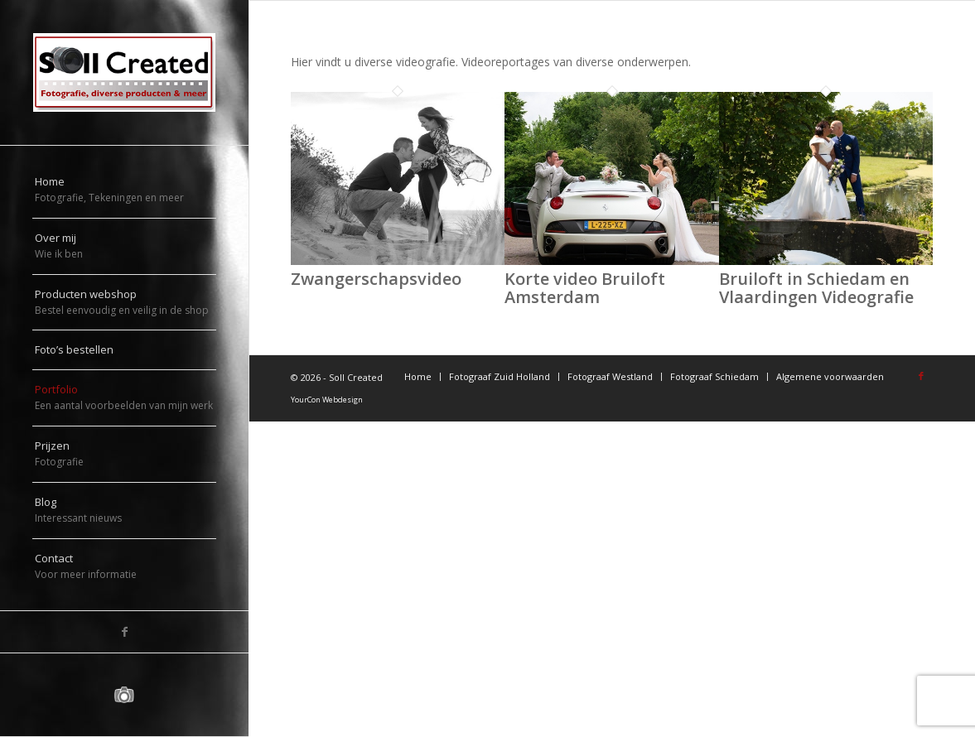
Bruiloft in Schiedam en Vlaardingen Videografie (816, 287)
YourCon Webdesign (327, 399)
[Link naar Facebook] (124, 632)
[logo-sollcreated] (124, 72)
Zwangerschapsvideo (376, 278)
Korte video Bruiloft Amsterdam (584, 287)
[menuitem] (124, 190)
